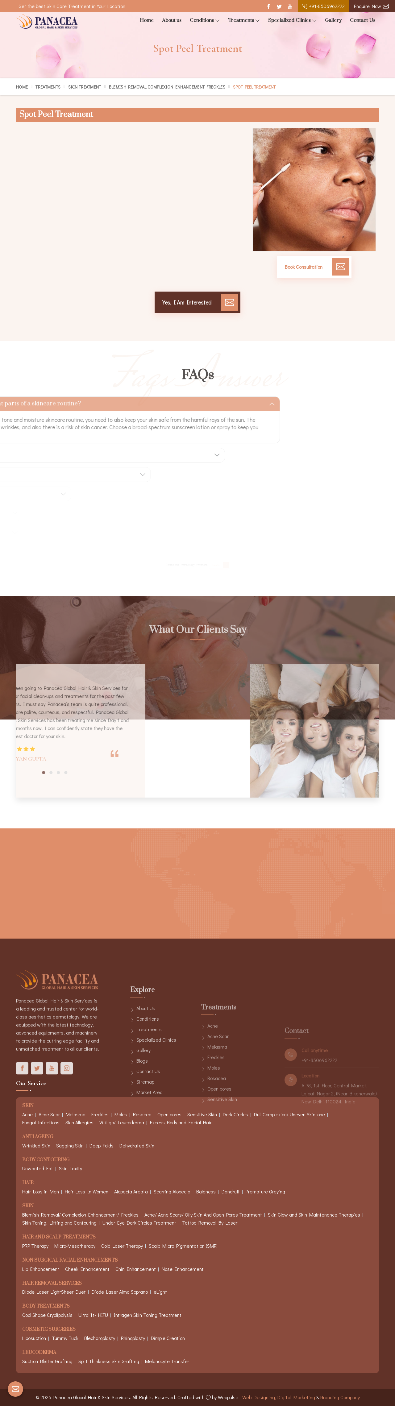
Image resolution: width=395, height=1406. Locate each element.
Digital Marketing (296, 1397)
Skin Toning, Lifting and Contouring (59, 1222)
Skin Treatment (84, 87)
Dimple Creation (168, 1338)
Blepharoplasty (99, 1338)
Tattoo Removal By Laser (209, 1222)
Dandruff (231, 1191)
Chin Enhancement (135, 1269)
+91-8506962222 (323, 6)
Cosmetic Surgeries (49, 1329)
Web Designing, (259, 1397)
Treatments (244, 20)
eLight (160, 1291)
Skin (28, 1206)
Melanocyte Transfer (167, 1361)
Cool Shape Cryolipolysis (47, 1315)
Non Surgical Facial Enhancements (70, 1260)
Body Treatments (46, 1306)
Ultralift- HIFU (93, 1315)
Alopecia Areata (131, 1191)
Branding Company (340, 1397)
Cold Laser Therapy (122, 1245)
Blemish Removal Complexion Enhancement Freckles (167, 87)
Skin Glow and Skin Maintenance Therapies (314, 1214)
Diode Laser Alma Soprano (120, 1291)
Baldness (206, 1191)
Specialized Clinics (292, 20)
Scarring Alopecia (172, 1191)
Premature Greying (265, 1191)
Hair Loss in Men (40, 1191)
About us (171, 20)
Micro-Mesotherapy (74, 1245)
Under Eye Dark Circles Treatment (139, 1222)
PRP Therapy (35, 1245)
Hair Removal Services (52, 1283)
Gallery (333, 20)
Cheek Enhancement (87, 1269)
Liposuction (34, 1338)
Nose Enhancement (183, 1269)
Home (147, 20)
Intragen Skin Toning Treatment (147, 1315)
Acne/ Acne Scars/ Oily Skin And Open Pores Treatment (203, 1214)
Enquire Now (371, 6)
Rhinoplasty (133, 1338)
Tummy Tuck (65, 1338)
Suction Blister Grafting (47, 1361)
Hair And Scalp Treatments (59, 1237)
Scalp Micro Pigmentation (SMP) (183, 1245)
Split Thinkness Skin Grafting (108, 1361)
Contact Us (362, 20)
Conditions (205, 20)
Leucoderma (39, 1352)
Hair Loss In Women (86, 1191)
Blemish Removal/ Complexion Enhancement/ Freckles (80, 1214)
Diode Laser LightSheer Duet (54, 1291)
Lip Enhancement (40, 1269)
